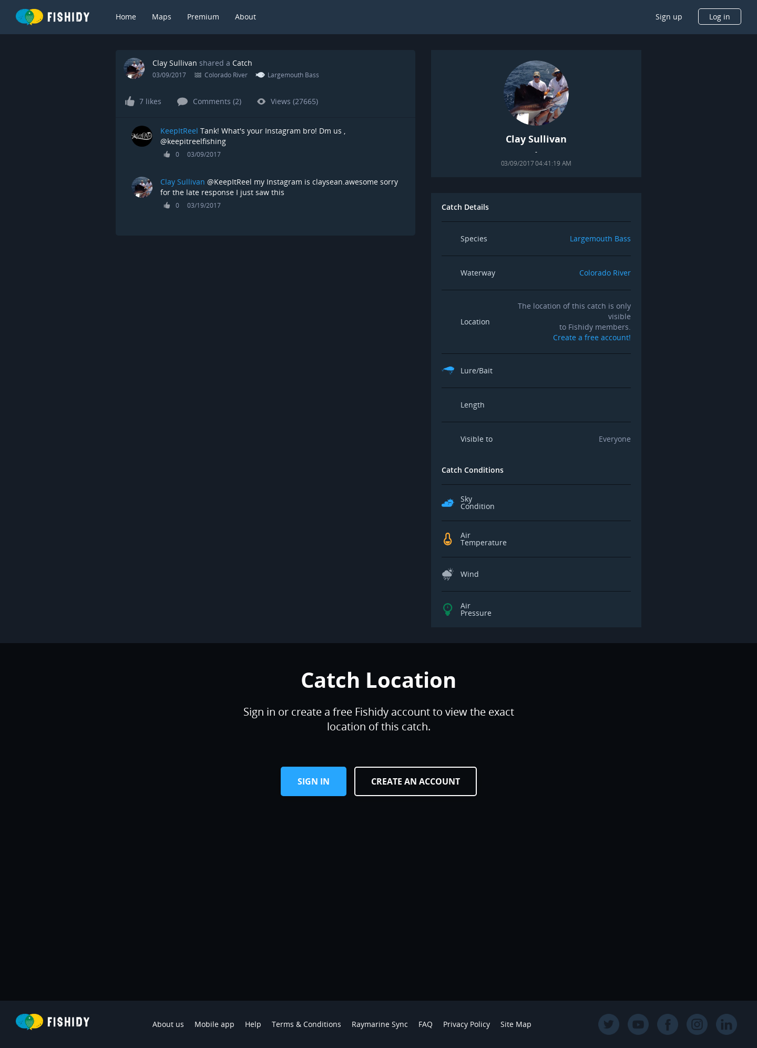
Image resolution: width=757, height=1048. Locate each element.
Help (253, 1024)
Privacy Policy (466, 1024)
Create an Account (415, 781)
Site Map (515, 1024)
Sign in (314, 781)
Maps (161, 17)
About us (168, 1024)
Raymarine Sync (380, 1024)
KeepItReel (179, 131)
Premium (203, 17)
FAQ (425, 1024)
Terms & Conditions (306, 1024)
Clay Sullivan (174, 63)
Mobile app (214, 1024)
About (245, 17)
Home (126, 17)
